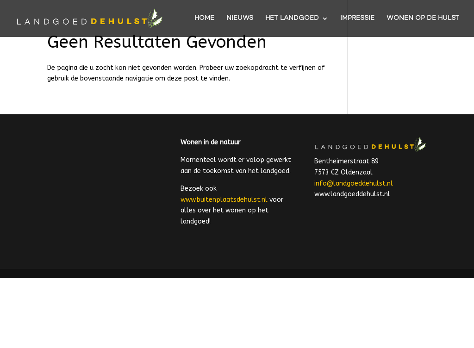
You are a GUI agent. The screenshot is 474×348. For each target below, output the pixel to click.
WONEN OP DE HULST (423, 18)
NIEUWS (239, 18)
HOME (204, 18)
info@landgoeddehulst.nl (353, 183)
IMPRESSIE (357, 18)
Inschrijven (257, 301)
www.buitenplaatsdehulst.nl (224, 200)
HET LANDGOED (292, 18)
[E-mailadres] (257, 279)
